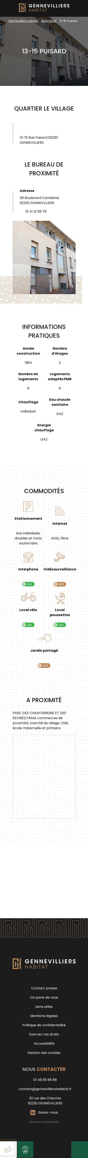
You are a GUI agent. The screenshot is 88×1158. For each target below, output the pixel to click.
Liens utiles (44, 1006)
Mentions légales (44, 1015)
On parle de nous (44, 997)
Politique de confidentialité (44, 1025)
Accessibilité (44, 1043)
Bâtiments (48, 21)
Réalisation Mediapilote (44, 1122)
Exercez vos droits (44, 1034)
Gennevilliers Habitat (23, 21)
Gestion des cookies (44, 1052)
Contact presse (44, 988)
